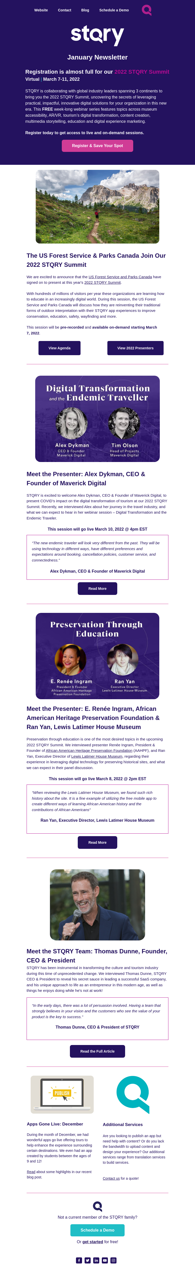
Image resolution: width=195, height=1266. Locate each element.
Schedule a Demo (97, 1230)
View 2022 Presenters (136, 348)
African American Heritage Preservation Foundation (89, 750)
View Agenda (59, 348)
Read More (97, 589)
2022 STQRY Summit (102, 282)
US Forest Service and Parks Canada (120, 277)
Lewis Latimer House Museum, (97, 756)
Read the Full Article (98, 1051)
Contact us (111, 1178)
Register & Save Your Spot (97, 146)
